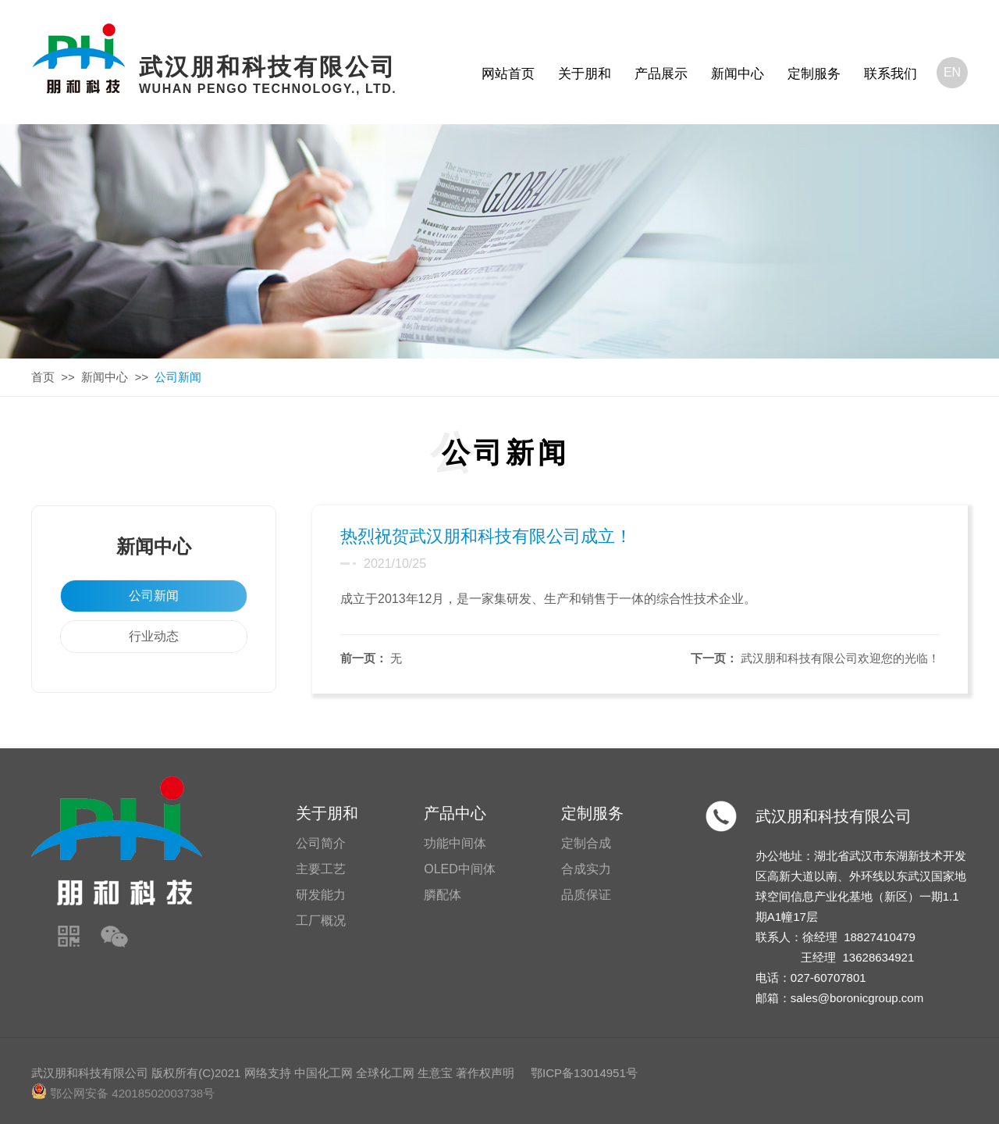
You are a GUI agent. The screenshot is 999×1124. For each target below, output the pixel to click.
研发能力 (321, 894)
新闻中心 (737, 73)
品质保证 (586, 894)
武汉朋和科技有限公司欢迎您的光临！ (840, 658)
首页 (43, 377)
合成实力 (586, 869)
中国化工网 (323, 1072)
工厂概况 (321, 920)
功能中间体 (455, 843)
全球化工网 (385, 1072)
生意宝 (435, 1072)
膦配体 (442, 894)
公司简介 (321, 843)
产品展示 (661, 73)
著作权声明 (485, 1072)
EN (952, 72)
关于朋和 (584, 73)
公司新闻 (154, 595)
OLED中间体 (460, 869)
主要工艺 (321, 869)
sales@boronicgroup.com (857, 997)
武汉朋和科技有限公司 (833, 816)
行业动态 (154, 636)
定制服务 (814, 73)
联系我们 (890, 73)
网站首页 (508, 73)
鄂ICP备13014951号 (584, 1072)
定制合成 (586, 843)
